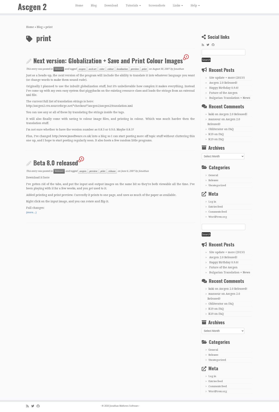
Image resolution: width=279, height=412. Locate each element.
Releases (59, 171)
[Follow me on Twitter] (209, 45)
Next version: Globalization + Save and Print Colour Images (108, 60)
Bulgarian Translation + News (229, 97)
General (59, 69)
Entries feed (215, 206)
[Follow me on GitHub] (214, 45)
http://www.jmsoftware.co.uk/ (71, 136)
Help (195, 5)
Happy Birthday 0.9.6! (224, 87)
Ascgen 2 (32, 6)
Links (178, 5)
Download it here (38, 177)
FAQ (231, 129)
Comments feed (217, 211)
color (101, 69)
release (111, 171)
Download (111, 5)
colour (110, 69)
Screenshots (157, 5)
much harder (172, 118)
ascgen (82, 69)
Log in (212, 201)
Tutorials (133, 5)
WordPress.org (217, 216)
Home (79, 5)
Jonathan (179, 69)
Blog (94, 5)
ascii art (92, 69)
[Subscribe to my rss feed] (204, 45)
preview (135, 69)
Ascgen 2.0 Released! (223, 82)
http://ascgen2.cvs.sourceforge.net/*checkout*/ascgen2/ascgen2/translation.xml (79, 105)
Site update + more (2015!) (227, 77)
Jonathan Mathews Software (124, 406)
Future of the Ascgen (223, 92)
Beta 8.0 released (55, 162)
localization (122, 69)
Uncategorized (217, 185)
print (144, 69)
